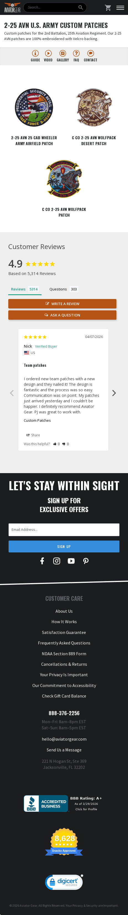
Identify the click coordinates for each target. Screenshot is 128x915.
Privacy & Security (85, 905)
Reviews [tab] (18, 289)
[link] (64, 883)
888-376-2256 (64, 713)
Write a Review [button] (65, 303)
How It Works (64, 621)
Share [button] (33, 435)
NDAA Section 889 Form (64, 653)
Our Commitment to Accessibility (64, 685)
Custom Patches (37, 420)
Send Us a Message (64, 750)
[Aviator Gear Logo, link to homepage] (12, 8)
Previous (11, 392)
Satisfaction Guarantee (64, 632)
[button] (56, 444)
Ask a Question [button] (65, 315)
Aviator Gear (28, 905)
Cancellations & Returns (64, 664)
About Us (64, 611)
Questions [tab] (58, 289)
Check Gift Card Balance (64, 696)
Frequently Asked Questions (64, 643)
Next (114, 392)
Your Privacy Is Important (64, 674)
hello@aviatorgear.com (64, 739)
